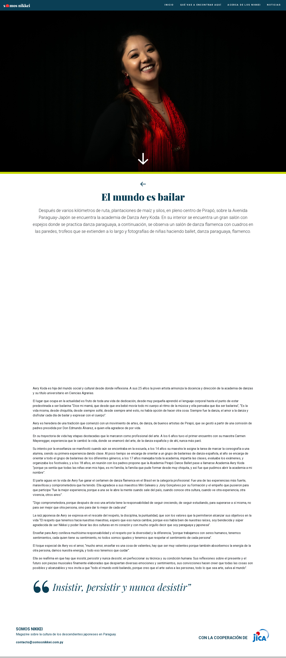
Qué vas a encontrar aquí (200, 5)
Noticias (274, 5)
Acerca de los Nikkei (244, 5)
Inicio (169, 5)
